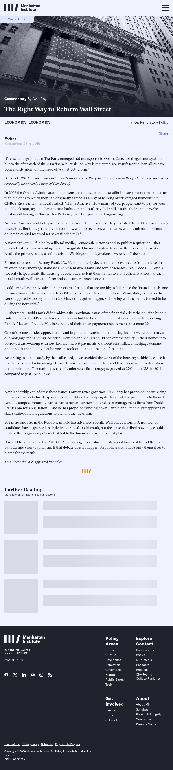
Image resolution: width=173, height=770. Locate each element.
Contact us (144, 719)
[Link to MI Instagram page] (41, 676)
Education (112, 665)
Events (110, 710)
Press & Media (146, 724)
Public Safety (115, 680)
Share (164, 133)
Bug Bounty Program (67, 744)
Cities (109, 650)
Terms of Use (12, 744)
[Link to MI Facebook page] (6, 676)
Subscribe (112, 720)
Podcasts (142, 665)
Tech (108, 684)
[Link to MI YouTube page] (33, 675)
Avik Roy (40, 98)
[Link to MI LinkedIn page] (24, 676)
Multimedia (144, 660)
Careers (110, 715)
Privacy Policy (30, 744)
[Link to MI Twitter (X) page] (15, 675)
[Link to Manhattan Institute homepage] (24, 641)
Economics (15, 122)
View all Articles (17, 19)
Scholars (142, 709)
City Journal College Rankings (148, 676)
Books (140, 655)
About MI (142, 704)
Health (110, 675)
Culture (110, 655)
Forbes (10, 139)
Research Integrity (149, 714)
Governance (113, 670)
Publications (145, 650)
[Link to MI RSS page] (50, 676)
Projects (142, 670)
